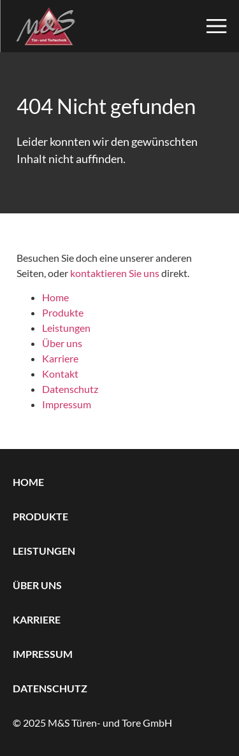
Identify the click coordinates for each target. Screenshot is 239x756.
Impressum (66, 404)
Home (55, 297)
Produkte (62, 312)
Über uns (62, 343)
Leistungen (66, 328)
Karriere (60, 358)
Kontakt (60, 373)
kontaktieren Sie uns (114, 273)
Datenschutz (70, 389)
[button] (221, 26)
